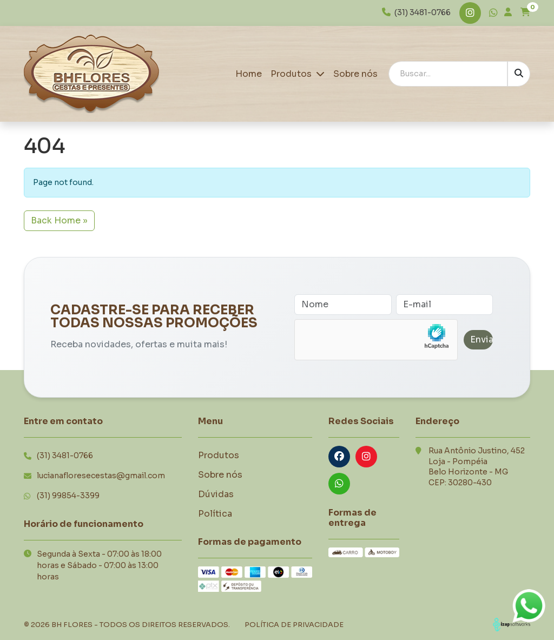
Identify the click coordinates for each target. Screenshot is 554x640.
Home (248, 74)
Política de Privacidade (294, 624)
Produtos (298, 74)
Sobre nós (355, 74)
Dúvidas (216, 494)
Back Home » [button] (59, 220)
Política (215, 513)
